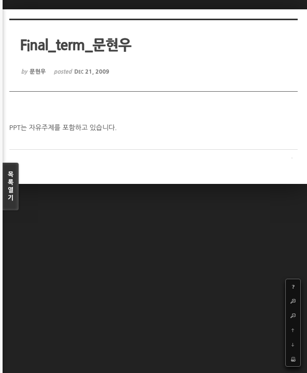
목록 (10, 186)
